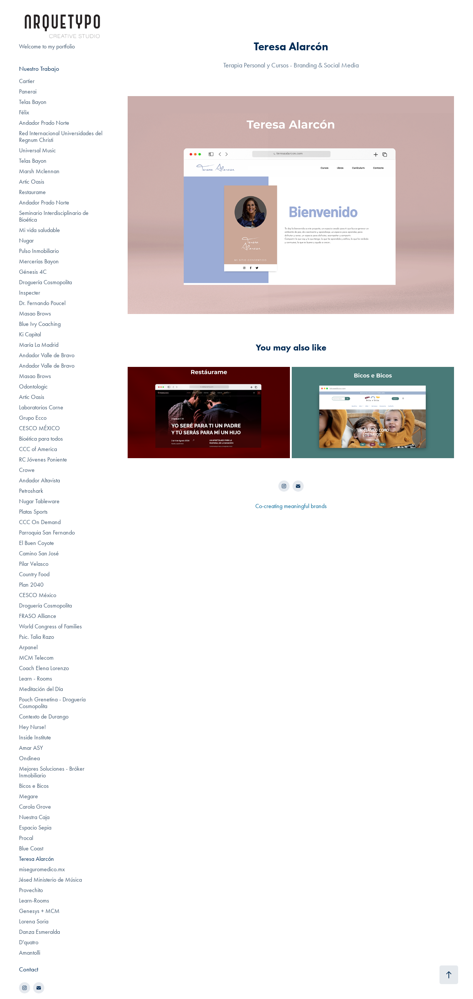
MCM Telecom (36, 657)
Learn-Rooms (34, 900)
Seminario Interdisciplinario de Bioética (54, 216)
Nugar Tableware (39, 501)
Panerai (27, 91)
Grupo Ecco (33, 417)
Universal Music (37, 150)
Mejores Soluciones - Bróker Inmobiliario (51, 772)
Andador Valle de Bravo (46, 355)
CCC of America (38, 449)
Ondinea (29, 758)
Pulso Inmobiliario (39, 250)
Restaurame (32, 192)
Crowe (27, 469)
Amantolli (29, 952)
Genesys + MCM (39, 910)
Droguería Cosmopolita (45, 282)
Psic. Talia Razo (36, 636)
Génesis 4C (33, 271)
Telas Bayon (33, 101)
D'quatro (28, 942)
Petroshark (31, 490)
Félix (24, 112)
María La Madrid (38, 344)
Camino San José (39, 553)
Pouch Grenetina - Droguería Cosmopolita (52, 703)
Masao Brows (35, 313)
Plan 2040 (31, 584)
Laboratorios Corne (41, 407)
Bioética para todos (41, 438)
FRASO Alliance (37, 615)
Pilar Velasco (33, 563)
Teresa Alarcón (36, 858)
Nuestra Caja (34, 817)
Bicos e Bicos (34, 785)
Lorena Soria (33, 921)
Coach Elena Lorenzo (44, 668)
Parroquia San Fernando (47, 532)
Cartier (27, 81)
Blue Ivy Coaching (40, 323)
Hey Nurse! (32, 726)
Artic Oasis (31, 181)
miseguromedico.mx (42, 869)
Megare (28, 796)
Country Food (34, 574)
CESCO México (37, 595)
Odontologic (33, 386)
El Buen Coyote (36, 542)
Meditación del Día (41, 688)
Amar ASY (31, 747)
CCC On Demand (40, 522)
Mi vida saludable (39, 230)
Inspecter (29, 292)
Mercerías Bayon (39, 261)
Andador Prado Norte (44, 122)
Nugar (26, 240)
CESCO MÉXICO (39, 428)
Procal (26, 837)
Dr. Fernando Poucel (42, 303)
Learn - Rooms (35, 678)
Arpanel (28, 647)
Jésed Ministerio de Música (50, 879)
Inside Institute (35, 737)
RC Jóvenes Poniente (43, 459)
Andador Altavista (39, 480)
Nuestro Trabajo (39, 68)
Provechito (31, 890)
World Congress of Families (50, 626)
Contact (28, 969)
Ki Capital (30, 334)
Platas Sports (33, 511)
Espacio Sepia (35, 827)
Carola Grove (35, 806)
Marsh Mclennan (39, 171)
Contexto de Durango (43, 716)
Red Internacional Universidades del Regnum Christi (60, 136)
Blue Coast (31, 848)
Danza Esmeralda (39, 931)
